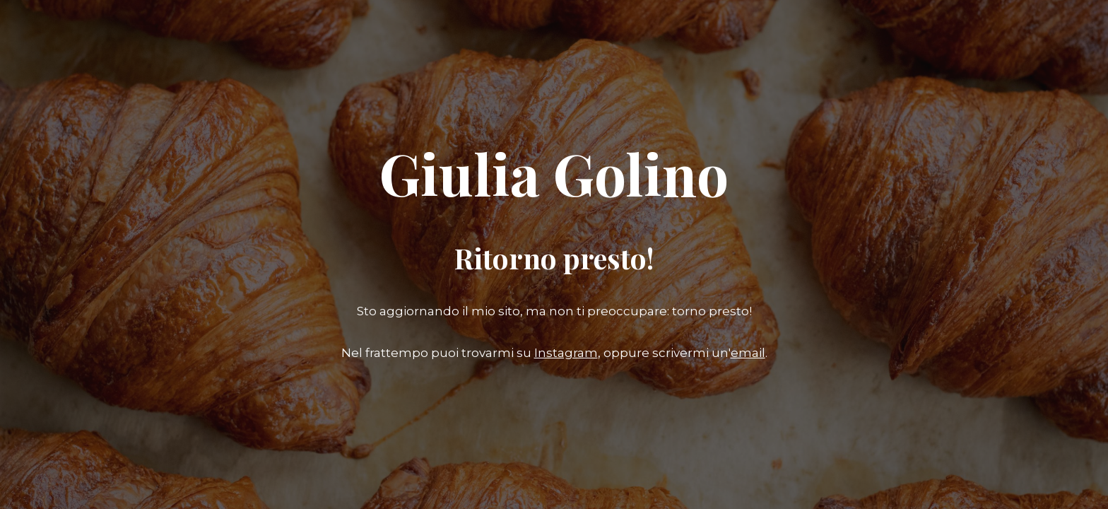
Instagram (566, 353)
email (748, 353)
